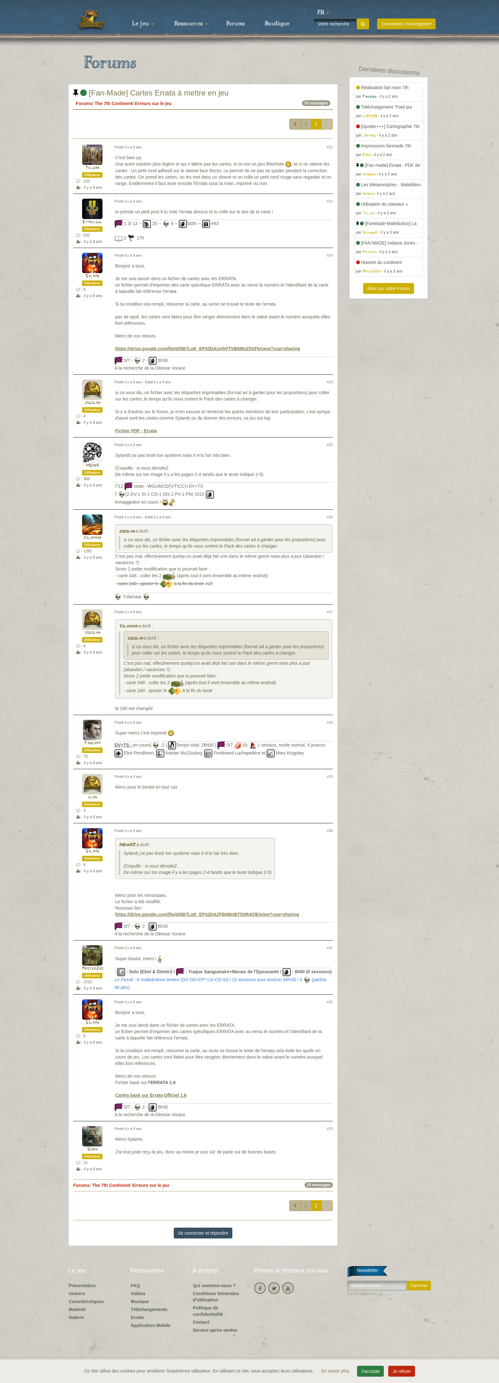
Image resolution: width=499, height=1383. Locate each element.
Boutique (277, 23)
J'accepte (370, 1371)
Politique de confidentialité (208, 1311)
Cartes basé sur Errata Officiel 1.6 (150, 1095)
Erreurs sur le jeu (153, 103)
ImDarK (92, 465)
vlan (92, 797)
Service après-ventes (215, 1330)
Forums (235, 23)
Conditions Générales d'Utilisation (216, 1296)
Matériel (77, 1309)
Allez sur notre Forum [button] (388, 288)
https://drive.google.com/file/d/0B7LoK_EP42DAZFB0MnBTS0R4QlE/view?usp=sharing (207, 914)
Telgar (92, 168)
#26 (330, 517)
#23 (330, 255)
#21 (330, 147)
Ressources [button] (190, 23)
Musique (140, 1301)
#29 (330, 776)
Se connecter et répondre (203, 1233)
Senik (92, 1149)
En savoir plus (336, 1370)
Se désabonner (363, 1293)
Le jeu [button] (143, 23)
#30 (330, 831)
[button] (323, 13)
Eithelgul (92, 222)
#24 (330, 382)
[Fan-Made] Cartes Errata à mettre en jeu (150, 93)
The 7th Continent (113, 103)
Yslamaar (92, 537)
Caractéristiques (86, 1301)
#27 (330, 612)
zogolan (92, 403)
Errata (137, 1317)
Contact (201, 1322)
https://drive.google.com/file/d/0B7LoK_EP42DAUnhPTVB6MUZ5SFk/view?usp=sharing (207, 348)
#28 (330, 722)
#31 (330, 948)
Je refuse (401, 1371)
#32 (330, 1002)
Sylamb (92, 276)
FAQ (135, 1285)
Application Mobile (150, 1325)
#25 (330, 445)
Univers (77, 1293)
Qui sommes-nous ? (214, 1285)
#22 (330, 201)
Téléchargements (149, 1309)
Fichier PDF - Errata (136, 430)
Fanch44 (92, 743)
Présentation (82, 1285)
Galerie (76, 1317)
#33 (330, 1129)
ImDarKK (127, 845)
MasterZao (92, 968)
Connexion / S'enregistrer (406, 23)
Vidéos (138, 1293)
